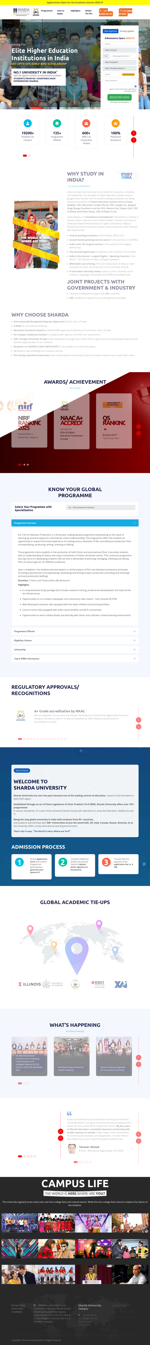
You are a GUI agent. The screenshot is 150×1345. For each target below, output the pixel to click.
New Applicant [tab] (110, 31)
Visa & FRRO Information (26, 658)
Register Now (119, 97)
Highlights (75, 10)
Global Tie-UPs (88, 12)
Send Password (128, 74)
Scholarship (20, 649)
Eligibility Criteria (23, 640)
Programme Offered (24, 631)
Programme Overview (25, 522)
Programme (47, 10)
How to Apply (60, 12)
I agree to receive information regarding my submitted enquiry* (122, 90)
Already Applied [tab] (127, 31)
